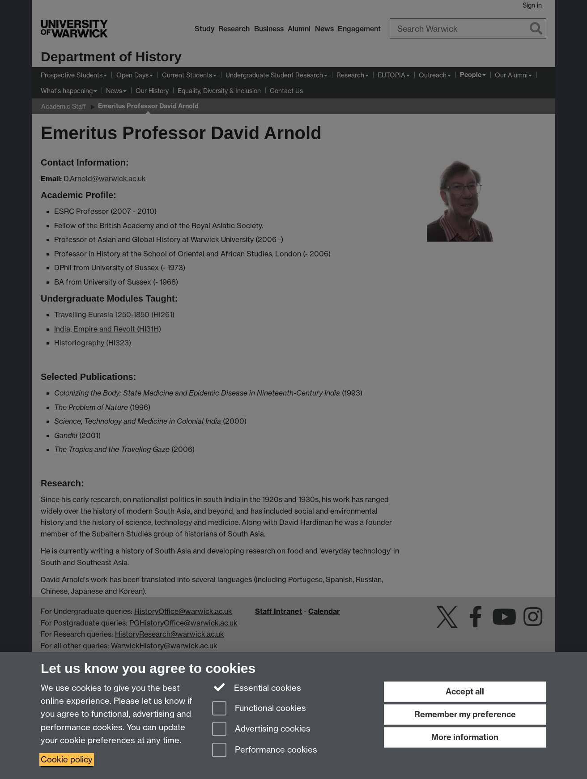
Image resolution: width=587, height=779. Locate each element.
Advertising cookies (261, 729)
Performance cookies (264, 750)
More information (464, 737)
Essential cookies (256, 687)
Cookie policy (67, 759)
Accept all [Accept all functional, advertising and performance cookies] (465, 691)
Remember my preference (465, 714)
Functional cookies (259, 709)
